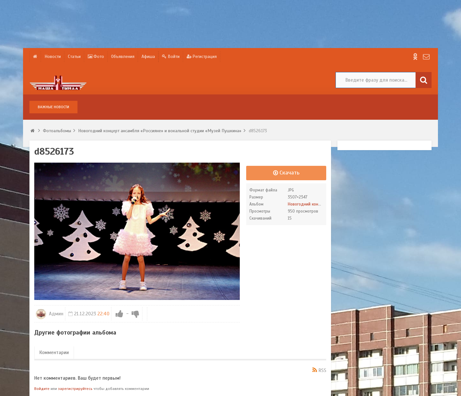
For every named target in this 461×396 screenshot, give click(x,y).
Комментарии (54, 352)
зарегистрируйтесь (75, 388)
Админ (49, 314)
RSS (322, 370)
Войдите (42, 388)
